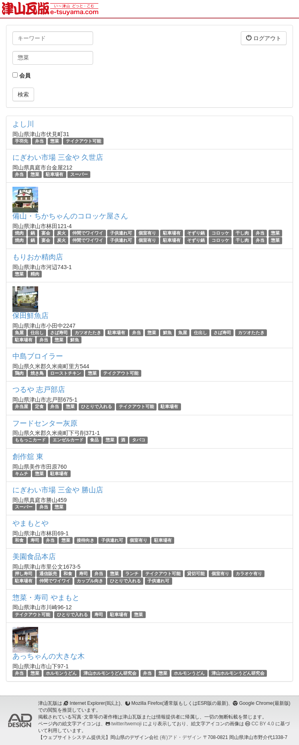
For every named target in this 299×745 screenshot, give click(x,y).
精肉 (35, 273)
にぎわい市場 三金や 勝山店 (57, 490)
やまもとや (30, 523)
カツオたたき (88, 332)
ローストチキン (65, 373)
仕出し (37, 332)
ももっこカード (30, 440)
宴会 (45, 233)
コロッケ (220, 233)
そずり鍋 (196, 233)
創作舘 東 (27, 457)
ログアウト (263, 38)
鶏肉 (19, 373)
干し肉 (242, 233)
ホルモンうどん (61, 673)
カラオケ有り (249, 573)
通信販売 (48, 573)
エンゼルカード (68, 440)
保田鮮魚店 (30, 316)
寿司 (35, 540)
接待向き (85, 540)
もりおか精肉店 (37, 257)
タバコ (138, 440)
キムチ (21, 473)
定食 (39, 406)
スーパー (79, 174)
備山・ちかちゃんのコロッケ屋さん (70, 216)
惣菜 (54, 141)
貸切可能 (196, 573)
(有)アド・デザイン (180, 737)
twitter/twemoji (126, 724)
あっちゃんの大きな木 (48, 656)
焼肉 (19, 233)
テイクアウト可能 (83, 141)
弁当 (39, 141)
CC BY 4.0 (263, 724)
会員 (21, 75)
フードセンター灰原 (44, 423)
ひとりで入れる (96, 406)
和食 (19, 540)
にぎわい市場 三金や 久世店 (57, 157)
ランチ (131, 573)
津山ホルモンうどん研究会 (109, 673)
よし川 (23, 124)
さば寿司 (59, 332)
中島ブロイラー (37, 356)
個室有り (147, 233)
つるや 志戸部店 (38, 390)
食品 (94, 440)
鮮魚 (167, 332)
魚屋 (19, 332)
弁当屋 (21, 406)
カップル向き (90, 580)
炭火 (61, 233)
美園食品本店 (34, 557)
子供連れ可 (121, 233)
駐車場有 (54, 174)
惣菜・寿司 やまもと (45, 598)
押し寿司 (24, 573)
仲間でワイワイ (87, 233)
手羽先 (21, 141)
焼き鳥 (37, 373)
